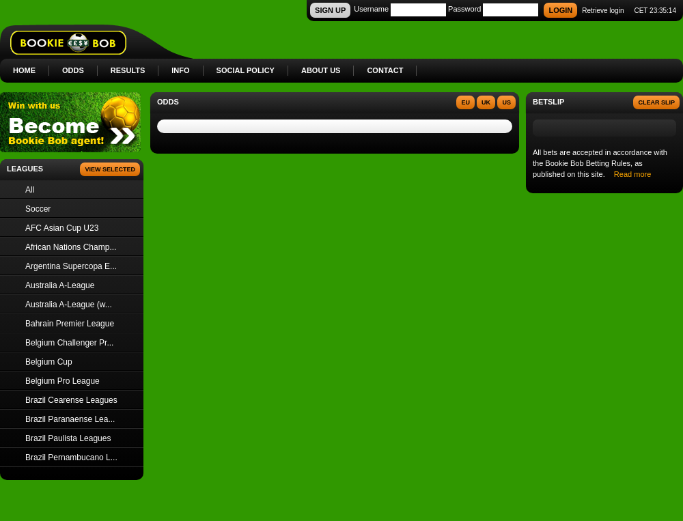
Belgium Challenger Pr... (69, 343)
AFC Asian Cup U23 (61, 228)
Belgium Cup (48, 362)
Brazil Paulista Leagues (68, 438)
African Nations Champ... (70, 247)
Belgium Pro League (62, 381)
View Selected (110, 169)
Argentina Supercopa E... (71, 266)
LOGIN (560, 10)
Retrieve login (603, 10)
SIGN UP (330, 10)
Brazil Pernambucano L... (71, 457)
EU (465, 102)
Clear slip (656, 102)
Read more (632, 174)
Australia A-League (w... (68, 304)
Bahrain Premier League (69, 323)
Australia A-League (59, 285)
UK (486, 102)
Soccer (38, 209)
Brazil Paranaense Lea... (70, 419)
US (506, 102)
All (29, 190)
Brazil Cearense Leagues (71, 400)
